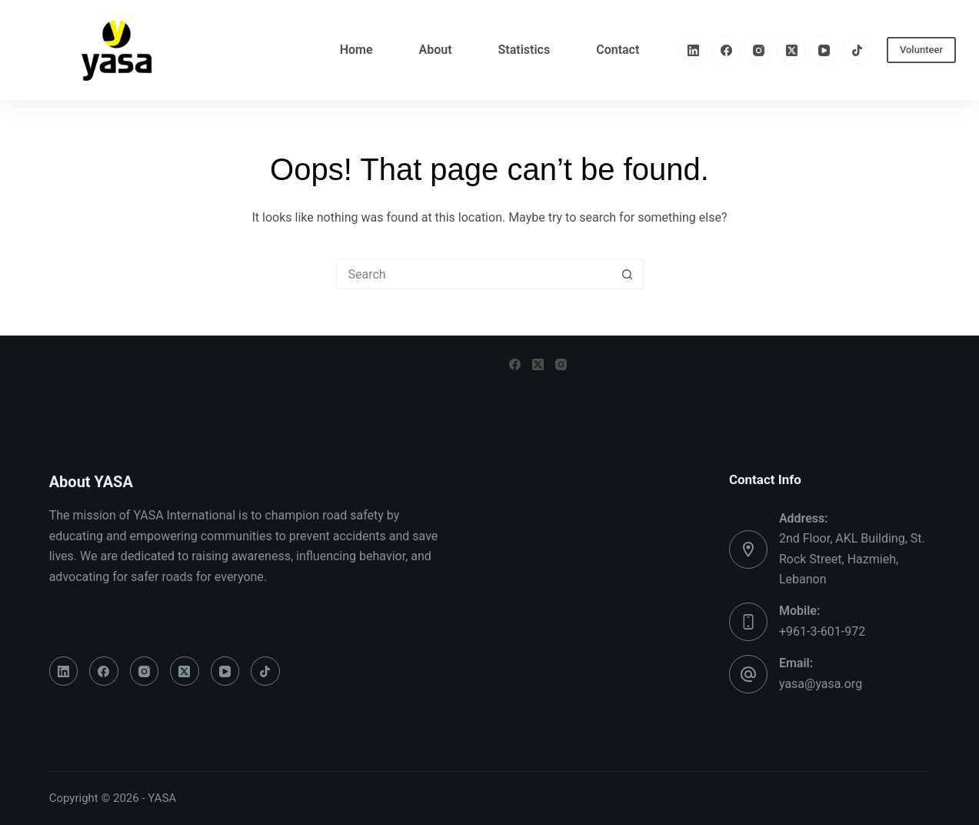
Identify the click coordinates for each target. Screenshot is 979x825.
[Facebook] (726, 50)
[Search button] (627, 274)
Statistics (524, 49)
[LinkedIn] (693, 50)
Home (356, 49)
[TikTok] (856, 50)
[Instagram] (759, 50)
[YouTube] (824, 50)
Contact (617, 49)
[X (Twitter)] (791, 50)
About (435, 49)
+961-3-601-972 (822, 631)
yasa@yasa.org (820, 683)
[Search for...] (474, 274)
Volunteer (921, 49)
